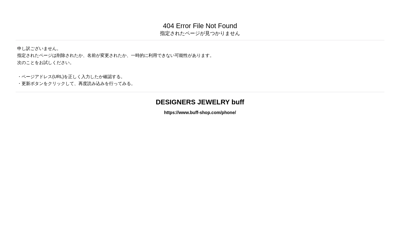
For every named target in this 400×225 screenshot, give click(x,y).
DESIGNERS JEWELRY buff (200, 102)
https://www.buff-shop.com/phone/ (200, 112)
